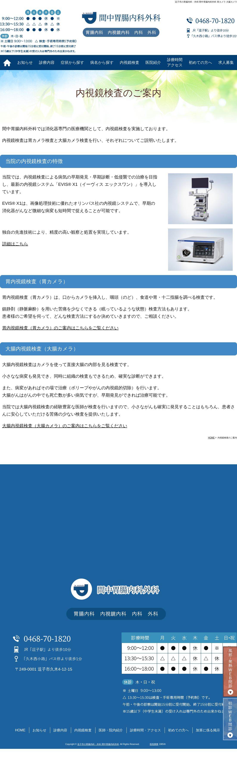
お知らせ (25, 62)
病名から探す (102, 62)
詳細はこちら (15, 243)
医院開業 (154, 744)
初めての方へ (200, 62)
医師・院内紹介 (111, 730)
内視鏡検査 (129, 62)
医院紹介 (153, 62)
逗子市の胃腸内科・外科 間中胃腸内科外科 (98, 744)
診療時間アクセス (174, 62)
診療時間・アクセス (145, 730)
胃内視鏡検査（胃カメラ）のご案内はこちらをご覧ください (60, 327)
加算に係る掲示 (208, 730)
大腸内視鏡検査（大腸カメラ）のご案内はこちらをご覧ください (64, 425)
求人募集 (226, 62)
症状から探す (72, 62)
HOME (20, 730)
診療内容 (47, 62)
